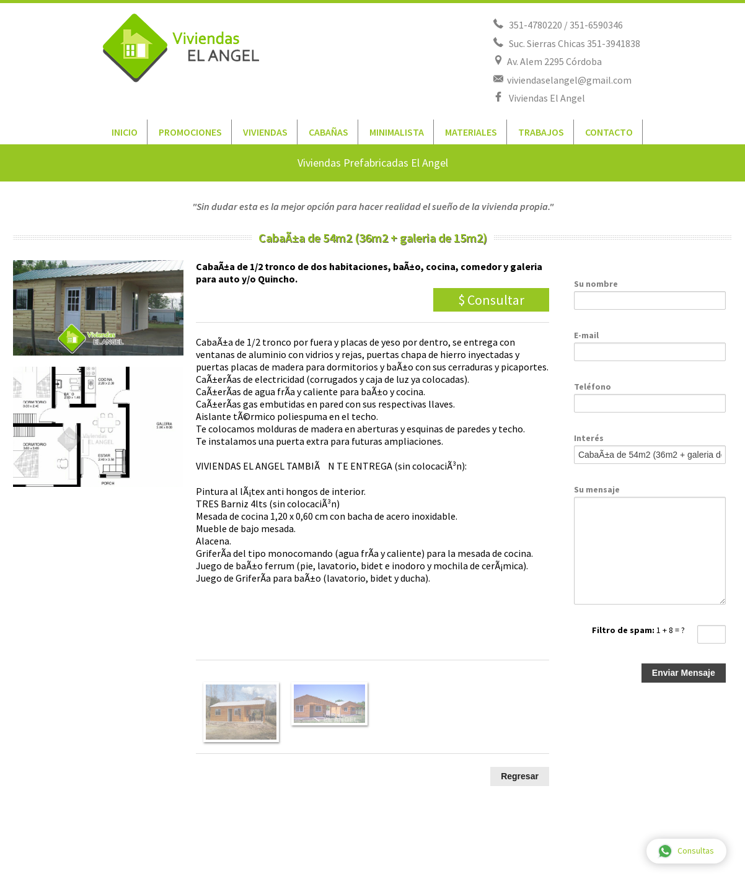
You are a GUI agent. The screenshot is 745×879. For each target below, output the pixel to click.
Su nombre (596, 283)
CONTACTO (609, 132)
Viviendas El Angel (545, 98)
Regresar (520, 776)
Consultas (686, 851)
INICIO (125, 132)
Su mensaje (597, 489)
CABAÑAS (328, 132)
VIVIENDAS (265, 132)
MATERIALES (471, 132)
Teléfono (592, 386)
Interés (589, 438)
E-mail (586, 335)
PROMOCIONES (190, 132)
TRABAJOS (541, 132)
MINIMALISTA (396, 132)
